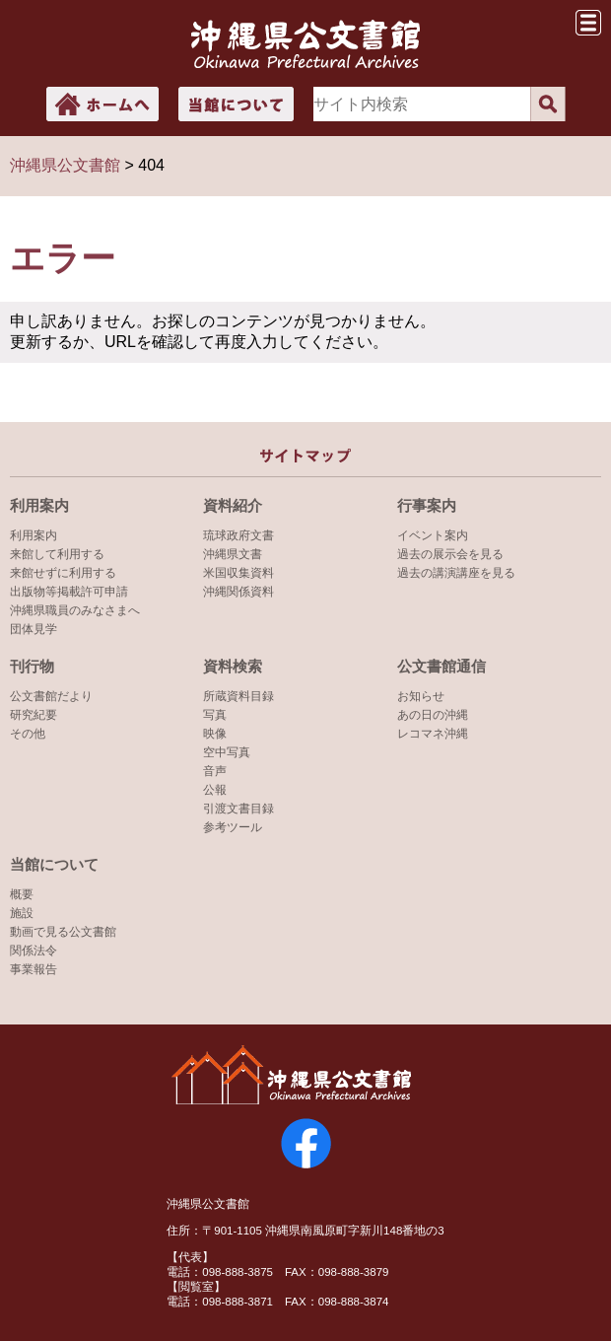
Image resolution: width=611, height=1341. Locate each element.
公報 (215, 790)
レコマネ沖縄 (432, 734)
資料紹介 (232, 505)
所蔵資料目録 (238, 696)
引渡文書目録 (238, 808)
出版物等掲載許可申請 (69, 592)
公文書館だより (51, 696)
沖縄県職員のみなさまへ (75, 610)
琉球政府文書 (238, 535)
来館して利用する (57, 554)
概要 (22, 894)
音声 (215, 771)
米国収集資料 (238, 573)
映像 (215, 734)
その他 (27, 734)
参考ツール (232, 827)
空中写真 (226, 752)
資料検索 (232, 666)
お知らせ (420, 696)
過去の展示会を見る (450, 554)
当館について (54, 864)
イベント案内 (432, 535)
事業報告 (33, 969)
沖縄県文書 (232, 554)
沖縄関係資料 (238, 592)
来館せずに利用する (63, 573)
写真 (215, 715)
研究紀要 (33, 715)
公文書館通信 (441, 666)
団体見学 (33, 629)
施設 (22, 913)
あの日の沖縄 (432, 715)
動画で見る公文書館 (63, 932)
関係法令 (33, 950)
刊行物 (32, 666)
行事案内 (426, 505)
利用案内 (39, 505)
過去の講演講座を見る (456, 573)
